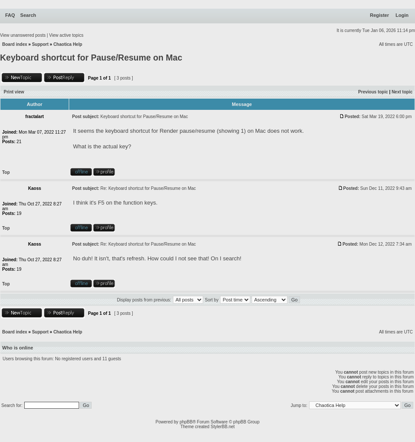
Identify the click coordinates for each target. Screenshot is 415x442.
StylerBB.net (223, 426)
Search (28, 15)
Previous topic (373, 92)
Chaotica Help (67, 44)
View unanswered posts (22, 35)
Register (379, 15)
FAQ (10, 15)
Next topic (402, 92)
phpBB (185, 422)
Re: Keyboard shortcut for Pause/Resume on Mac (148, 188)
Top (6, 172)
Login (402, 15)
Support (40, 44)
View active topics (66, 35)
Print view (14, 92)
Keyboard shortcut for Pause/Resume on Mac (91, 57)
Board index (14, 44)
